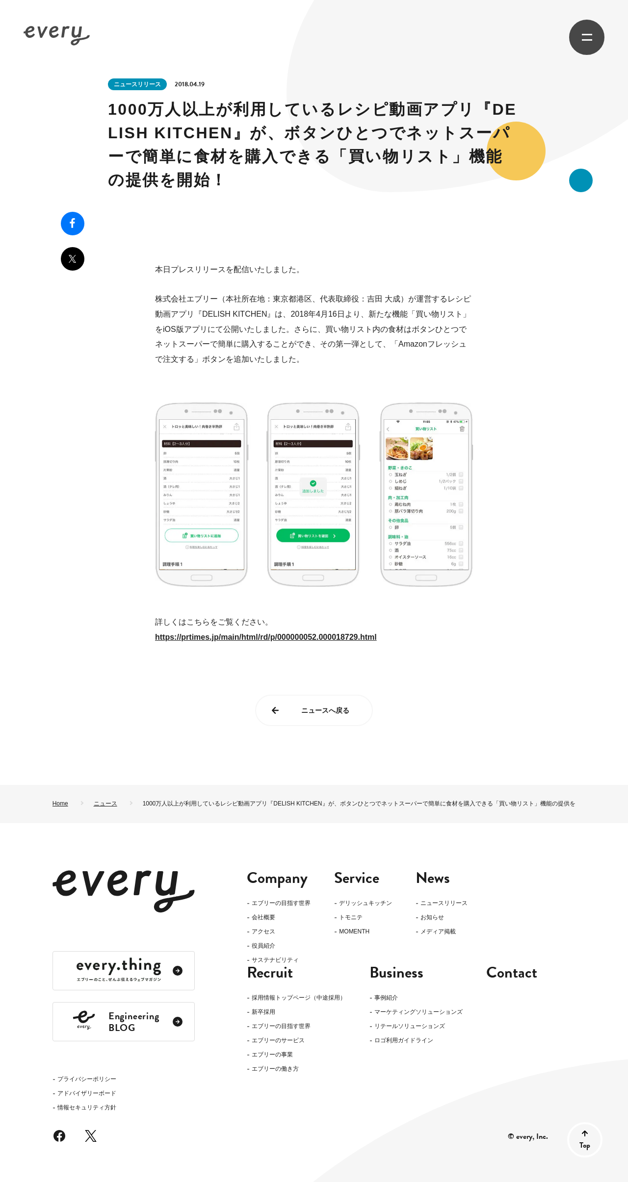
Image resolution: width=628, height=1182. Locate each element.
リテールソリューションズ (409, 1042)
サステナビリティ (275, 960)
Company (277, 878)
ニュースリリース (137, 84)
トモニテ (351, 917)
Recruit (270, 989)
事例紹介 (386, 1014)
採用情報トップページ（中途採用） (299, 1014)
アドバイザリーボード (86, 961)
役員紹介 (263, 946)
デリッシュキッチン (365, 903)
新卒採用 (263, 1028)
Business (396, 989)
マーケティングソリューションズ (418, 1028)
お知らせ (432, 917)
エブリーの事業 (272, 1071)
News (433, 878)
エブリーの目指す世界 (281, 903)
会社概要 (263, 917)
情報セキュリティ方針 (86, 975)
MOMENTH (354, 932)
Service (356, 878)
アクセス (263, 932)
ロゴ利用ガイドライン (403, 1057)
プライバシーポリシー (86, 947)
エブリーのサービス (278, 1057)
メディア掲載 (438, 932)
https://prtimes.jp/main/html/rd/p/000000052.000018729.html (266, 637)
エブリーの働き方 (275, 1085)
